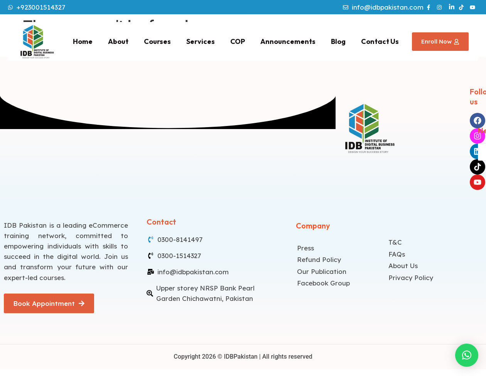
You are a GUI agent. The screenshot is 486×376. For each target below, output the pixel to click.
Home (83, 41)
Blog (338, 41)
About (118, 41)
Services (200, 41)
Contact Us (380, 41)
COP (237, 41)
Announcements (288, 41)
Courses (157, 41)
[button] (466, 355)
